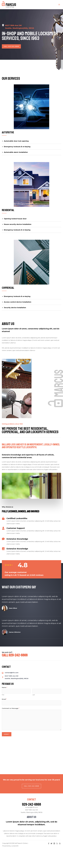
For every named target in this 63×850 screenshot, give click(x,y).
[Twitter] (51, 843)
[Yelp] (57, 843)
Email (4, 699)
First (3, 694)
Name (4, 687)
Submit (7, 734)
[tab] (31, 141)
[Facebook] (48, 843)
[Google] (60, 843)
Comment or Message (10, 708)
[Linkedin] (54, 843)
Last (33, 694)
